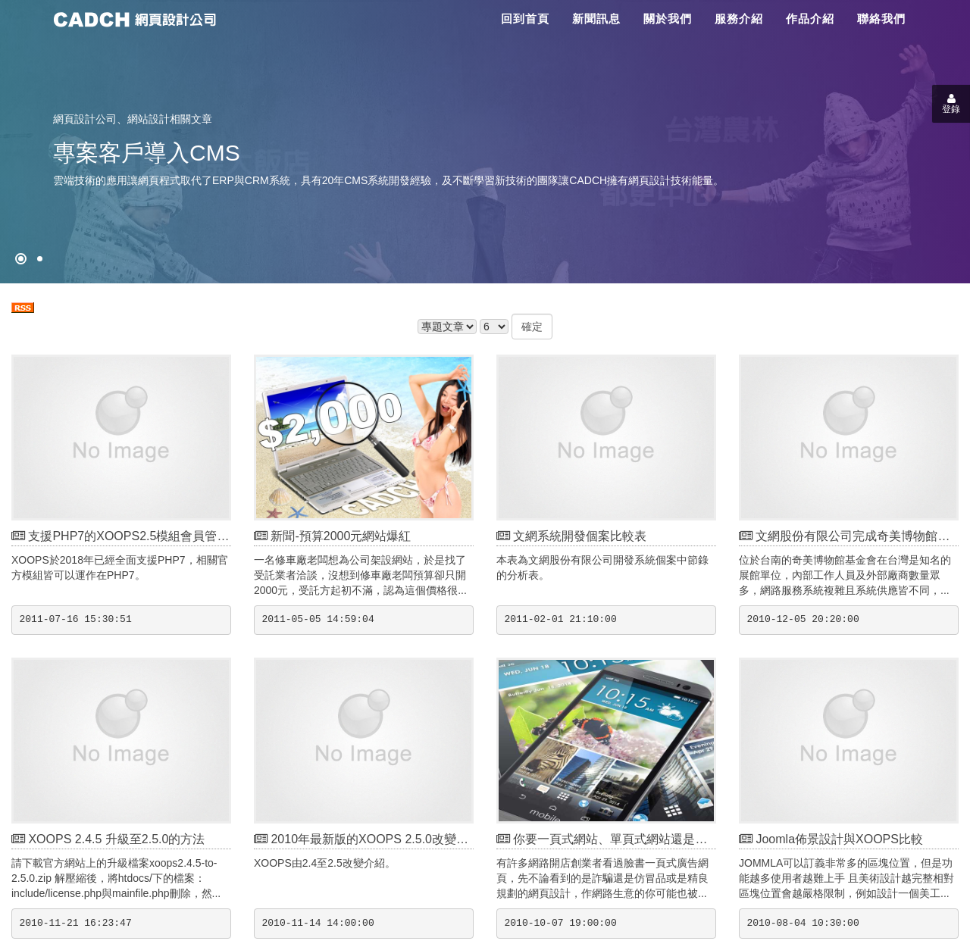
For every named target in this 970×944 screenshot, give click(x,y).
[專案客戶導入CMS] (39, 258)
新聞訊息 (596, 18)
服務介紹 (739, 18)
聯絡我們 (881, 18)
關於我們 (667, 18)
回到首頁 (525, 18)
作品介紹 (810, 18)
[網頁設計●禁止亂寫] (21, 258)
